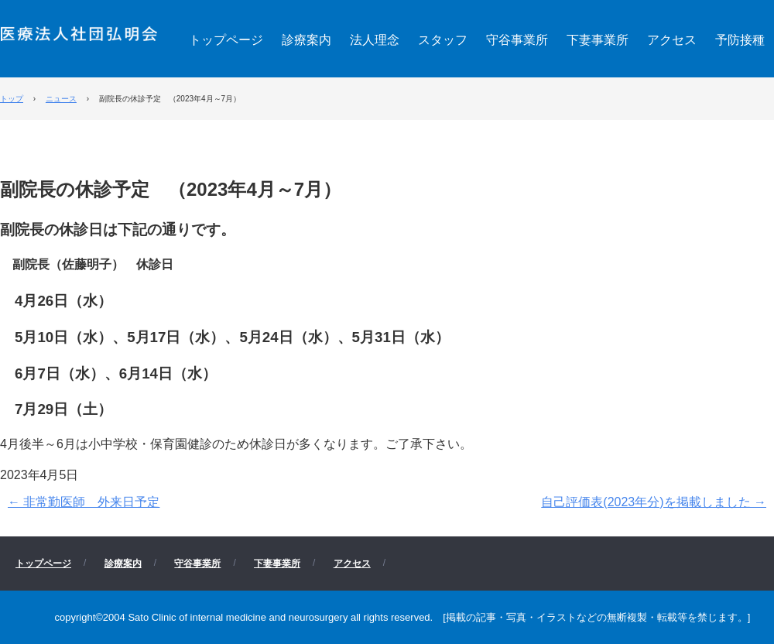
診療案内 (306, 39)
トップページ (226, 39)
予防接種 (740, 39)
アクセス (672, 39)
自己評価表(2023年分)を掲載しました (653, 502)
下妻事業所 (597, 39)
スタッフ (442, 39)
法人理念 (374, 39)
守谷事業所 (517, 39)
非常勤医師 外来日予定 (83, 502)
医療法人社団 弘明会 (79, 32)
